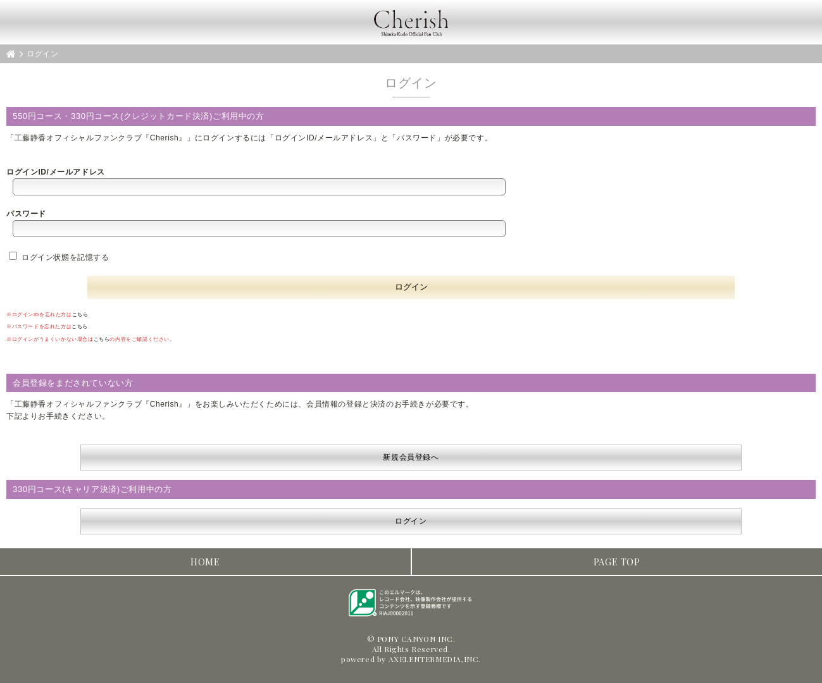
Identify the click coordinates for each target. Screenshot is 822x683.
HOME (205, 561)
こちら (80, 314)
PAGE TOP (617, 561)
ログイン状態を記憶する (59, 257)
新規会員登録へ (411, 457)
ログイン (411, 521)
